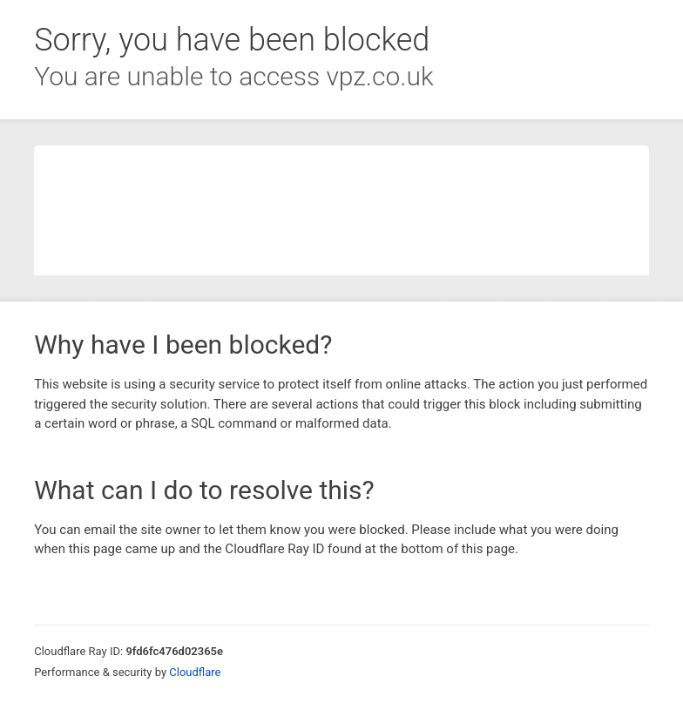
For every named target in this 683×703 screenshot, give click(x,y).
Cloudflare (194, 672)
